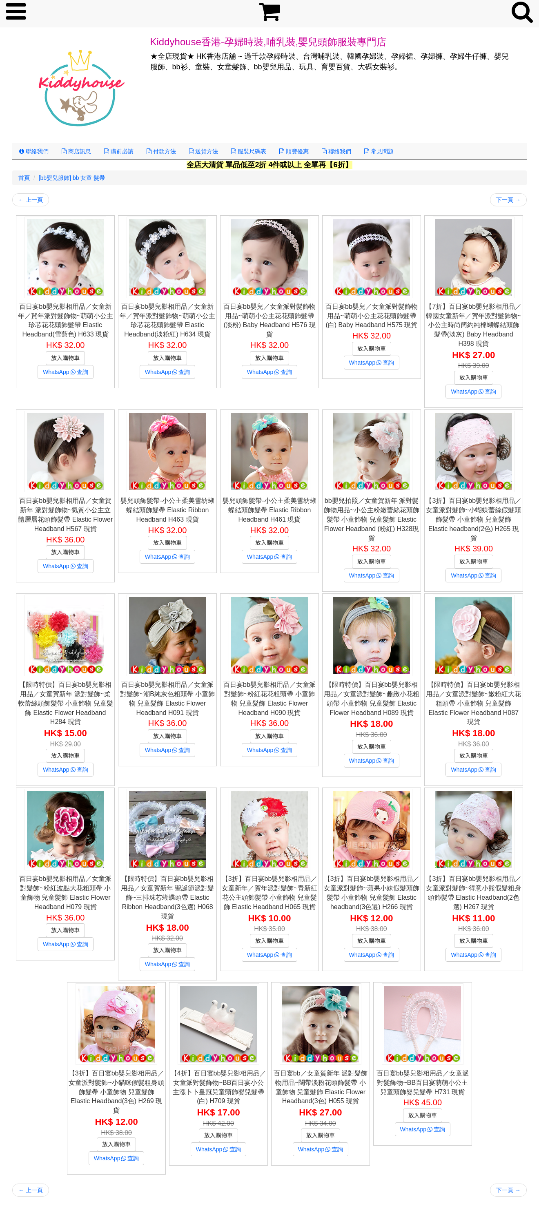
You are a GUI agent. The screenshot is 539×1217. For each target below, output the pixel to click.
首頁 (24, 178)
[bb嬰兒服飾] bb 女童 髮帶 (72, 178)
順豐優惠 (294, 151)
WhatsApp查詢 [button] (65, 372)
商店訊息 (76, 151)
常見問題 (379, 151)
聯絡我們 (34, 151)
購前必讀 (119, 151)
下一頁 (508, 200)
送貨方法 (203, 151)
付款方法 (161, 151)
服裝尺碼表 (248, 151)
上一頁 (30, 200)
